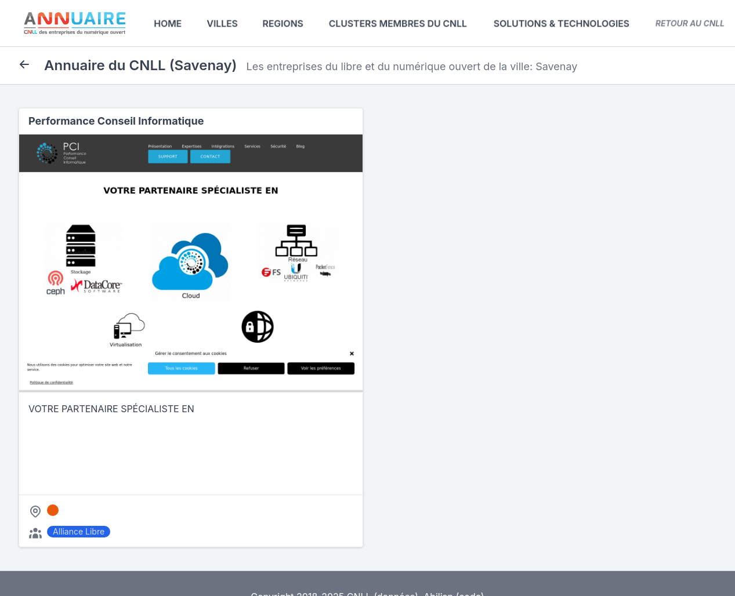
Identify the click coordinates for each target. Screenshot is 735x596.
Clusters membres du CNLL (398, 23)
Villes (222, 23)
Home (168, 23)
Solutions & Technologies (562, 23)
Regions (282, 23)
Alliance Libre (78, 531)
